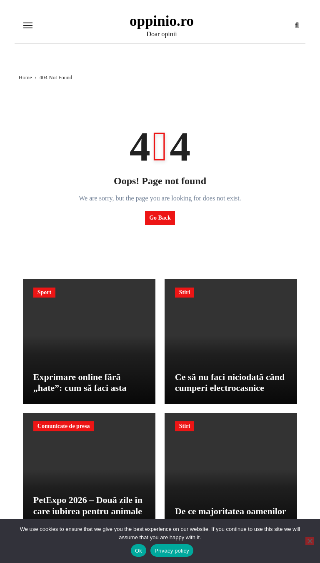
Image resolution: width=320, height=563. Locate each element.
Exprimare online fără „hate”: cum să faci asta (80, 382)
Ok (138, 551)
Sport (44, 292)
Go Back (160, 218)
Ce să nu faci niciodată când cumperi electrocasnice (230, 382)
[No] (309, 541)
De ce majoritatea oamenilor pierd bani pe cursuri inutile (230, 516)
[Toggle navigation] (28, 25)
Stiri (184, 292)
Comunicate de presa (64, 426)
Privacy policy (172, 551)
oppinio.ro (162, 21)
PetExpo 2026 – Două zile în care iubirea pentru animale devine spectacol (87, 511)
